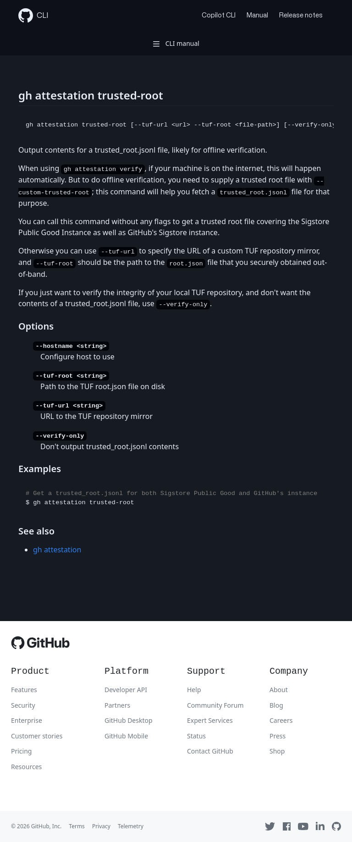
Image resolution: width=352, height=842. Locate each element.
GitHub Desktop (128, 720)
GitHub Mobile (126, 736)
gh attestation (57, 550)
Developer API (125, 689)
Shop (277, 751)
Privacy (101, 826)
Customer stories (36, 736)
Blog (276, 705)
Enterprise (26, 720)
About (279, 689)
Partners (117, 705)
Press (278, 736)
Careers (281, 720)
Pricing (21, 751)
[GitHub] (40, 645)
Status (196, 736)
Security (23, 705)
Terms (77, 826)
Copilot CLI (219, 15)
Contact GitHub (210, 751)
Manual (257, 15)
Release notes (301, 15)
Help (194, 689)
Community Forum (215, 705)
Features (24, 689)
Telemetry (130, 826)
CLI (33, 15)
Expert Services (210, 720)
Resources (26, 766)
